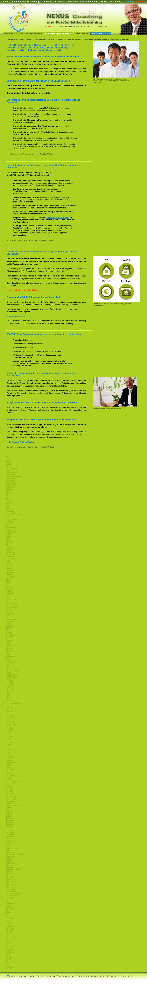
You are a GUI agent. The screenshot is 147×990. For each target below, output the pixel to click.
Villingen (9, 924)
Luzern (8, 759)
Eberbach (9, 569)
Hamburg (9, 640)
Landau (8, 726)
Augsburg (9, 471)
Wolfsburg (9, 957)
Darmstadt (10, 550)
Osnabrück (10, 511)
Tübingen (9, 916)
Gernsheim (10, 622)
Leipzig (8, 740)
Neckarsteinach (12, 798)
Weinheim (9, 939)
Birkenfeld (9, 518)
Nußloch (9, 816)
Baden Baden (11, 475)
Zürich (8, 965)
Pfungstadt (10, 830)
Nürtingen (9, 814)
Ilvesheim (9, 679)
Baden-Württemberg (13, 477)
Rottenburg (10, 863)
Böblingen (9, 524)
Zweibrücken (10, 967)
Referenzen (97, 33)
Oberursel (9, 818)
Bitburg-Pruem (11, 520)
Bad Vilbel (9, 489)
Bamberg (9, 493)
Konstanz (9, 712)
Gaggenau (10, 614)
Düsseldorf (10, 565)
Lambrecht (10, 722)
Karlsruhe (9, 691)
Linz (7, 746)
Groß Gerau (10, 634)
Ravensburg (10, 841)
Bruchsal (9, 536)
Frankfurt (9, 597)
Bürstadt (9, 542)
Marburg (9, 771)
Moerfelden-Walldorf (13, 781)
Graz (7, 630)
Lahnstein (9, 718)
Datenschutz (85, 26)
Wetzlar (8, 943)
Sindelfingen (10, 904)
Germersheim (11, 620)
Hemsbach (10, 655)
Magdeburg (10, 761)
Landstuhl (9, 730)
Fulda (8, 612)
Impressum (66, 26)
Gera (7, 618)
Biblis (8, 509)
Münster (9, 791)
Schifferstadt (10, 890)
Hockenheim (10, 669)
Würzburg (9, 961)
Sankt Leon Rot (12, 885)
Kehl (7, 695)
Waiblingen (10, 930)
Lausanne (9, 736)
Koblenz (9, 708)
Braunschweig (11, 528)
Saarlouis (9, 873)
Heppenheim (10, 657)
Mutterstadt (10, 793)
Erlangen (9, 581)
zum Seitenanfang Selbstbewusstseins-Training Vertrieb (30, 154)
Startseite (11, 39)
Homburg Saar (11, 675)
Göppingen (10, 626)
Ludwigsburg (10, 751)
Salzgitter (9, 877)
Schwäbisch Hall (12, 896)
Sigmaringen (10, 902)
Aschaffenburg (11, 469)
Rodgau (9, 859)
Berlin (8, 505)
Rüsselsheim (11, 865)
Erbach (8, 579)
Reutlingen (10, 847)
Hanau (8, 642)
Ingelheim (9, 681)
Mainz (8, 767)
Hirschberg (10, 665)
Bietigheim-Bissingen (14, 514)
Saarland (9, 871)
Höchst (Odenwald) (13, 671)
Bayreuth (9, 499)
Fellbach (9, 591)
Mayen (8, 773)
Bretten (8, 534)
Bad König (10, 481)
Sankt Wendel (11, 888)
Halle (7, 638)
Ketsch (8, 699)
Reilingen (9, 845)
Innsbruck (9, 685)
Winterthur (10, 953)
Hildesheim (10, 663)
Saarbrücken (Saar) (13, 869)
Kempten (9, 697)
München (9, 789)
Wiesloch (9, 949)
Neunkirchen (10, 804)
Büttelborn (10, 544)
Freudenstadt (11, 603)
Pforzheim (9, 828)
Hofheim (9, 673)
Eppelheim (10, 577)
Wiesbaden (10, 947)
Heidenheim (10, 650)
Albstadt (9, 460)
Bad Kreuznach (12, 483)
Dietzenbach (10, 554)
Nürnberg (9, 812)
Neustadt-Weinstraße (14, 806)
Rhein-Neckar (11, 853)
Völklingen (10, 926)
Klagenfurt (10, 706)
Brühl (8, 538)
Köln (7, 710)
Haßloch (9, 646)
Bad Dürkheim (11, 473)
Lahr (7, 720)
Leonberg (9, 742)
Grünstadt (9, 636)
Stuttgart (9, 912)
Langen (8, 732)
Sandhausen (10, 879)
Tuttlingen (9, 918)
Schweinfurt (10, 898)
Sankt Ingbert (11, 883)
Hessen (9, 659)
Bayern (8, 497)
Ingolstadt (9, 683)
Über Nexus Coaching (13, 34)
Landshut (9, 728)
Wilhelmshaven (11, 951)
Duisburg (9, 567)
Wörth (8, 955)
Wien (7, 945)
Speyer (8, 910)
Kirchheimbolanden (13, 704)
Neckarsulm (10, 800)
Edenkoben (10, 571)
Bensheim (9, 503)
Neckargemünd (11, 796)
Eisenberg (9, 575)
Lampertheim (11, 724)
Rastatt (8, 838)
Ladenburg (10, 716)
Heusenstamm (11, 661)
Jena (7, 687)
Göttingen (9, 628)
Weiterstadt (10, 941)
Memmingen (10, 775)
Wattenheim (10, 937)
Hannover (9, 644)
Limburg (9, 744)
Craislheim (10, 548)
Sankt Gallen (11, 881)
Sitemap (102, 26)
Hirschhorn (10, 667)
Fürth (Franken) (12, 608)
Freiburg (9, 601)
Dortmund (9, 556)
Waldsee (9, 932)
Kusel (8, 714)
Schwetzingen (11, 900)
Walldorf (9, 935)
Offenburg (9, 822)
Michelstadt (10, 779)
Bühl (7, 540)
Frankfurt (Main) (12, 599)
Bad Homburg (11, 479)
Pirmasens (10, 834)
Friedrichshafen (12, 605)
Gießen (8, 624)
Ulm (7, 920)
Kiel (7, 702)
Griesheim (10, 632)
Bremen (9, 530)
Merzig (8, 777)
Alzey (8, 462)
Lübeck (8, 755)
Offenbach (10, 820)
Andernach (10, 464)
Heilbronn (9, 652)
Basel (8, 495)
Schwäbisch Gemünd (14, 894)
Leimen (8, 738)
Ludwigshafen (11, 753)
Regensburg (10, 843)
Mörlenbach (10, 783)
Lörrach (9, 749)
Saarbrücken (10, 867)
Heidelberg (10, 648)
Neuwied (9, 810)
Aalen (8, 456)
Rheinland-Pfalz (12, 849)
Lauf (7, 734)
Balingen (9, 491)
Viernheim (9, 922)
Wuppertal (9, 963)
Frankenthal (10, 595)
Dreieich (9, 561)
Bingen (8, 516)
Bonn (8, 526)
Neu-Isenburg (11, 802)
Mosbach (9, 787)
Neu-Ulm (9, 808)
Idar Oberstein (11, 677)
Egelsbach (10, 573)
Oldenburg (10, 824)
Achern (8, 458)
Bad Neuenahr (11, 485)
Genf (7, 616)
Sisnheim (9, 908)
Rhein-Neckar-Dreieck (14, 855)
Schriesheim (10, 892)
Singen (8, 906)
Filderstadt (10, 593)
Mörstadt (9, 785)
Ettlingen (9, 589)
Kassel (8, 693)
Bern (7, 507)
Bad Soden (10, 487)
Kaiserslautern (11, 689)
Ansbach (9, 467)
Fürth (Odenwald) (12, 610)
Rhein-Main (10, 851)
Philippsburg (10, 832)
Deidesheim (10, 552)
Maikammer (10, 763)
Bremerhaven (11, 532)
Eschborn (9, 583)
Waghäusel (10, 928)
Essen (8, 585)
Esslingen (9, 587)
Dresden (9, 563)
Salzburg (9, 875)
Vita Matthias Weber (33, 34)
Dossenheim (10, 558)
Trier (7, 914)
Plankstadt (10, 836)
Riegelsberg (10, 857)
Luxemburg (10, 757)
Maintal (8, 765)
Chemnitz (9, 546)
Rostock (9, 861)
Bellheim (9, 501)
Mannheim (10, 769)
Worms (8, 959)
